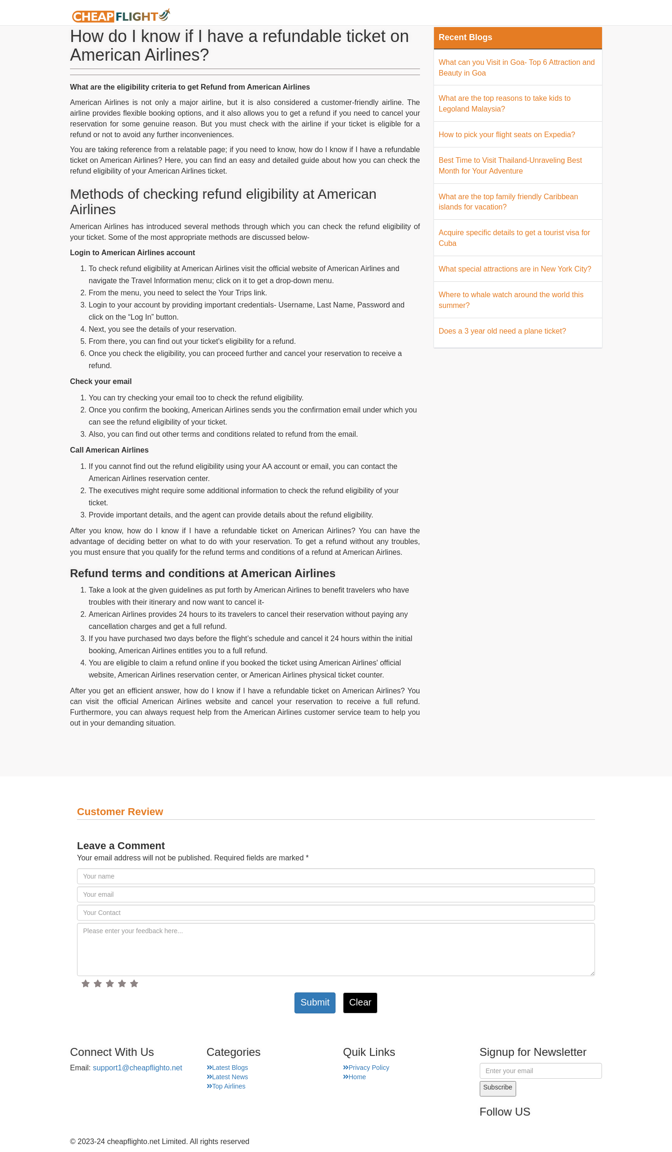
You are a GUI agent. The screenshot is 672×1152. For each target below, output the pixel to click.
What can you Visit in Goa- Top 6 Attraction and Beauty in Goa (517, 67)
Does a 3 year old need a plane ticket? (502, 331)
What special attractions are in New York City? (515, 269)
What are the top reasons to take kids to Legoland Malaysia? (505, 103)
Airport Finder (433, 16)
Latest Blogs (227, 1067)
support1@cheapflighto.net (137, 1068)
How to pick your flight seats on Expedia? (507, 135)
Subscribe (497, 1087)
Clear (360, 1002)
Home (333, 16)
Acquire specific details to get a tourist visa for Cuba (514, 238)
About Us (375, 16)
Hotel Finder (579, 16)
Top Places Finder (508, 16)
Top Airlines (226, 1086)
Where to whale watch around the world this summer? (511, 300)
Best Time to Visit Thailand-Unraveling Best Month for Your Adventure (510, 165)
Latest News (227, 1077)
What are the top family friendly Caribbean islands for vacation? (508, 202)
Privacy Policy (366, 1067)
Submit (315, 1002)
